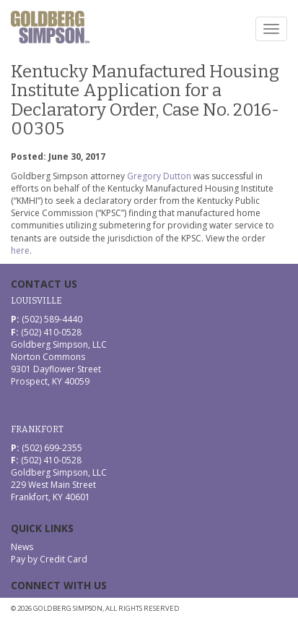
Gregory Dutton (159, 176)
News (22, 547)
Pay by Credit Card (49, 559)
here (20, 250)
